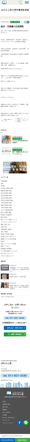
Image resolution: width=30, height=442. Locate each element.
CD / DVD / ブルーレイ (7, 253)
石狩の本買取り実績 (6, 195)
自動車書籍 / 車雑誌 (6, 229)
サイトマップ (5, 420)
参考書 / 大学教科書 (6, 214)
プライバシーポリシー (8, 423)
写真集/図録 (4, 181)
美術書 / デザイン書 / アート (8, 236)
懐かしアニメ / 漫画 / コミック (9, 219)
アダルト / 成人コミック (7, 256)
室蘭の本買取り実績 (6, 190)
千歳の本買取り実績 (6, 202)
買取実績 (4, 409)
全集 (2, 183)
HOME (4, 401)
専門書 (2, 186)
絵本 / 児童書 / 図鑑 (6, 212)
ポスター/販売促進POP (7, 210)
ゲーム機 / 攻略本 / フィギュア (9, 251)
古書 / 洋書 (4, 227)
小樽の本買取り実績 (6, 207)
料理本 (2, 241)
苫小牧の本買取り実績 (7, 188)
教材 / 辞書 (4, 217)
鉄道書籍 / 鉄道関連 (6, 248)
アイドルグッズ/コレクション (9, 222)
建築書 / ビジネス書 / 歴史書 (8, 239)
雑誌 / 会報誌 (4, 231)
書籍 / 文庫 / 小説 (5, 224)
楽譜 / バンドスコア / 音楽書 (8, 243)
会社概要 (4, 415)
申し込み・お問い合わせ (8, 417)
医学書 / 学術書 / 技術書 (7, 234)
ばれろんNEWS (6, 412)
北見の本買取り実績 (6, 198)
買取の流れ (5, 406)
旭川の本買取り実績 (6, 193)
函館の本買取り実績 (6, 205)
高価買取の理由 (6, 404)
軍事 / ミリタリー (5, 246)
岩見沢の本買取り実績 (7, 200)
